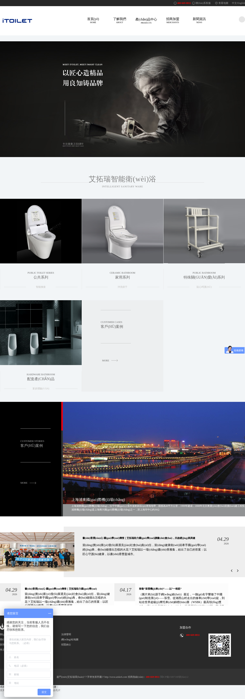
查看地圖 (223, 3)
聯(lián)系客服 (203, 3)
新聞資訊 (199, 20)
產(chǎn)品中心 (146, 21)
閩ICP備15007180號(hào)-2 (174, 677)
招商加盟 (172, 20)
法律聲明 (66, 634)
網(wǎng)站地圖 (69, 639)
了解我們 (119, 20)
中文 (234, 3)
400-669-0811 (184, 3)
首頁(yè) (93, 20)
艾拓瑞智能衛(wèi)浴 (122, 181)
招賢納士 (66, 645)
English (241, 3)
